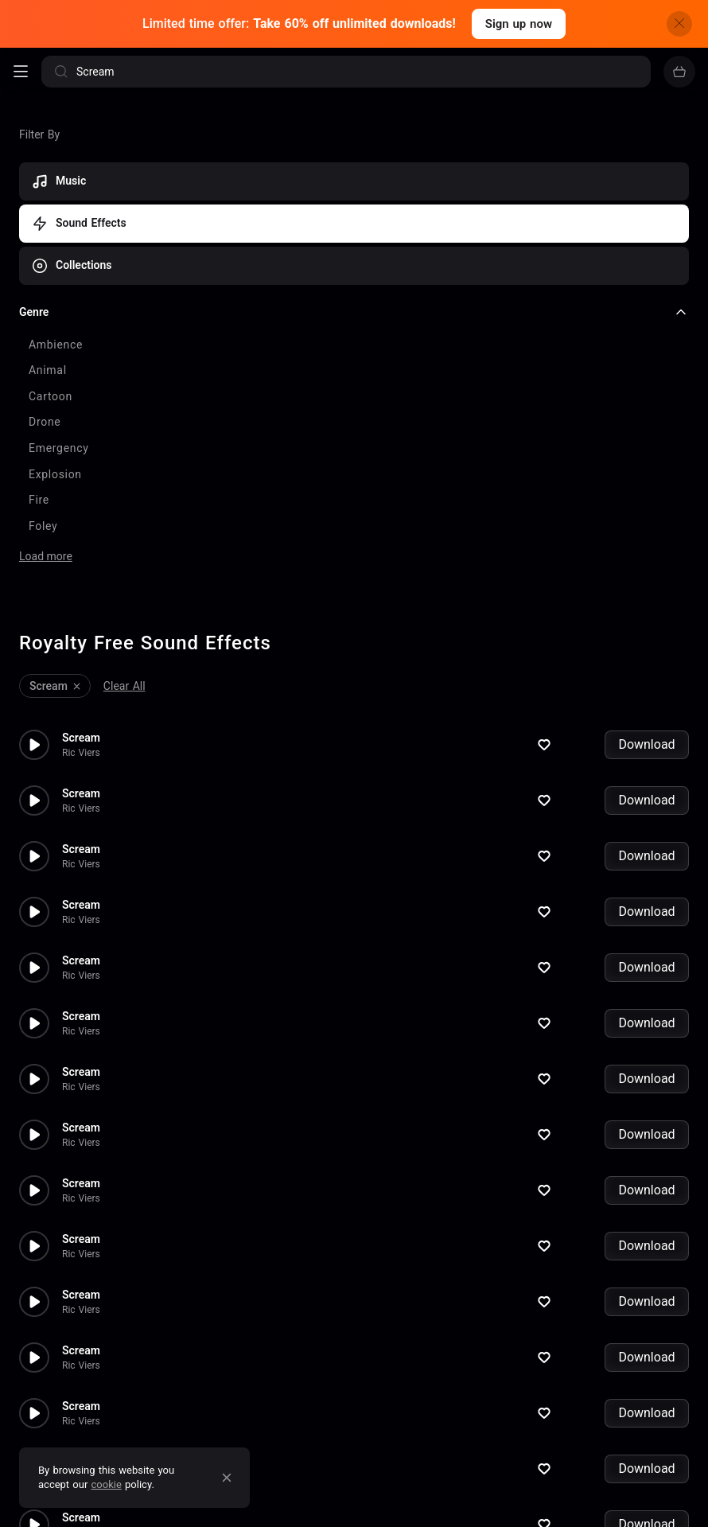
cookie (106, 1484)
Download (646, 664)
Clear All (124, 606)
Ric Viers (81, 673)
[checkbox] (354, 345)
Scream (81, 658)
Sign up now (518, 24)
